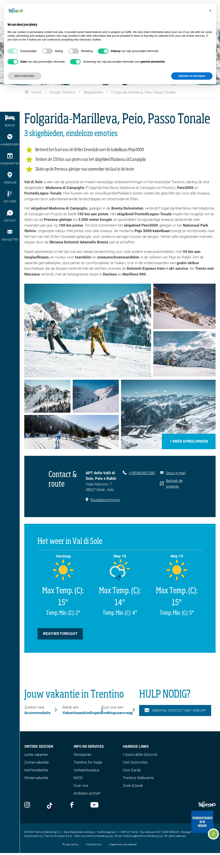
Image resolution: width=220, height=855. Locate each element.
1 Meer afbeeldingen (189, 441)
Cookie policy (94, 844)
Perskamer (82, 754)
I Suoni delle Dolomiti (140, 754)
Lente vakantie (36, 754)
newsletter (10, 235)
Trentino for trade (88, 762)
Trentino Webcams (138, 778)
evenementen (10, 159)
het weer (10, 197)
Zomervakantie (36, 762)
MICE (78, 778)
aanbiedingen (10, 140)
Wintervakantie (36, 778)
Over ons (81, 785)
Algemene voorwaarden (123, 844)
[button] (210, 10)
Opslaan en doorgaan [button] (191, 75)
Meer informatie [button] (24, 75)
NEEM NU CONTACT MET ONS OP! (175, 710)
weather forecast (60, 634)
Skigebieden (93, 92)
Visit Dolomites (135, 762)
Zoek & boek (133, 785)
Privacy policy (70, 844)
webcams (10, 178)
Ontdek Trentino (62, 92)
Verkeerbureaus (86, 770)
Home (32, 92)
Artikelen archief (87, 793)
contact (10, 216)
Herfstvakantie (36, 770)
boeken (10, 121)
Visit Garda (132, 770)
